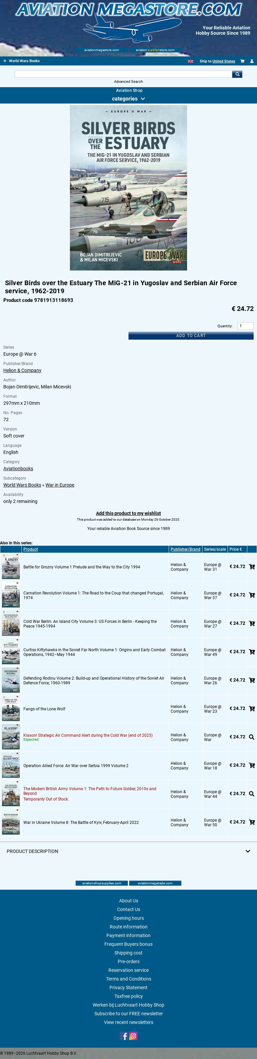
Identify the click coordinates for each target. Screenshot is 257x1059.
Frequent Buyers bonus (128, 944)
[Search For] (123, 74)
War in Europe (60, 485)
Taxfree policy (128, 996)
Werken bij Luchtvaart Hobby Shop (128, 1005)
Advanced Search (128, 81)
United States (223, 61)
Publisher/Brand (185, 549)
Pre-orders (129, 961)
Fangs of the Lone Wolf (44, 709)
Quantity (225, 326)
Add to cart (191, 335)
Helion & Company (22, 370)
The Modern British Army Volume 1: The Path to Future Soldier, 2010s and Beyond (89, 791)
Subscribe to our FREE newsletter (128, 1013)
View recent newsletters (128, 1022)
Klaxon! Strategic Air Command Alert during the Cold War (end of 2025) (88, 735)
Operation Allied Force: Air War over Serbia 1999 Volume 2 (75, 765)
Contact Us (128, 909)
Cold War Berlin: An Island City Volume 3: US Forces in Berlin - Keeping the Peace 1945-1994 (90, 624)
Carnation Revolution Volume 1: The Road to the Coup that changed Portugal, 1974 (93, 595)
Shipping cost (128, 952)
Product (30, 549)
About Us (128, 900)
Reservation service (128, 970)
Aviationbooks (18, 468)
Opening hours (128, 918)
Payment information (128, 935)
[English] (190, 61)
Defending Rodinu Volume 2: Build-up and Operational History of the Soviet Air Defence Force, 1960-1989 (93, 680)
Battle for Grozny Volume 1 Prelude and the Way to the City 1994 (81, 567)
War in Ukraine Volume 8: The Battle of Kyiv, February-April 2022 (81, 822)
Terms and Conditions (128, 979)
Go (237, 74)
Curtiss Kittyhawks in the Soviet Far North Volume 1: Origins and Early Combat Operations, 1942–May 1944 (94, 652)
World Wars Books (22, 485)
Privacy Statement (128, 987)
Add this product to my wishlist (128, 513)
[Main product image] (128, 269)
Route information (129, 926)
